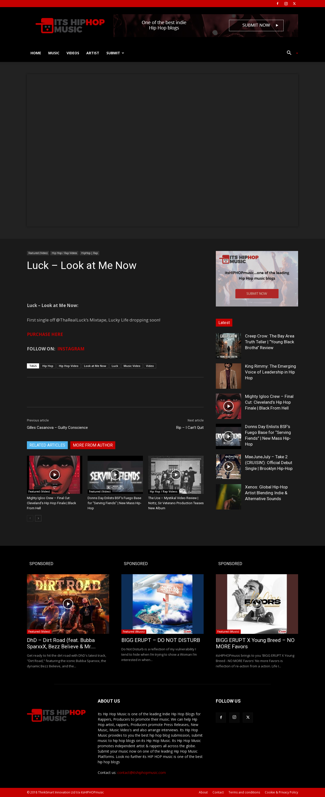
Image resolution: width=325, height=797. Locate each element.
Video (150, 366)
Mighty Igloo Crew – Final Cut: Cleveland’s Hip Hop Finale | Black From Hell (51, 503)
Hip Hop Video (68, 366)
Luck (115, 366)
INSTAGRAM (71, 349)
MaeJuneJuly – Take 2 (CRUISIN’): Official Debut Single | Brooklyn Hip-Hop (268, 462)
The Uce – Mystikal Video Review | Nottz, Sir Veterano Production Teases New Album (176, 503)
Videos (73, 52)
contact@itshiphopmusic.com (141, 772)
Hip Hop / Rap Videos (64, 253)
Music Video (132, 366)
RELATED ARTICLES (47, 445)
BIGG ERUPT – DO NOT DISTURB (160, 640)
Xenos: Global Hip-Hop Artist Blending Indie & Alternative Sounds (266, 492)
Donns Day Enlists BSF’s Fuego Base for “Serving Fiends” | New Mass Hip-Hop (114, 503)
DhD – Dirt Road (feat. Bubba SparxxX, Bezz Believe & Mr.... (61, 643)
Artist (92, 52)
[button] (290, 53)
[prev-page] (30, 518)
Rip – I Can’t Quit (190, 427)
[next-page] (38, 518)
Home (35, 52)
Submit (115, 52)
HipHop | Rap (89, 253)
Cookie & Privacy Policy (281, 792)
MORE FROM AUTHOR (93, 445)
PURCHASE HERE (45, 334)
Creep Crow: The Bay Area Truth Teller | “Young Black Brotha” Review (269, 341)
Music (53, 52)
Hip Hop (47, 366)
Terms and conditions (244, 792)
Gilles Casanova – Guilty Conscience (57, 427)
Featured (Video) (37, 253)
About (203, 792)
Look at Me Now (95, 366)
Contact (218, 792)
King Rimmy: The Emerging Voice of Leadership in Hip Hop (270, 372)
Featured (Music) (134, 631)
